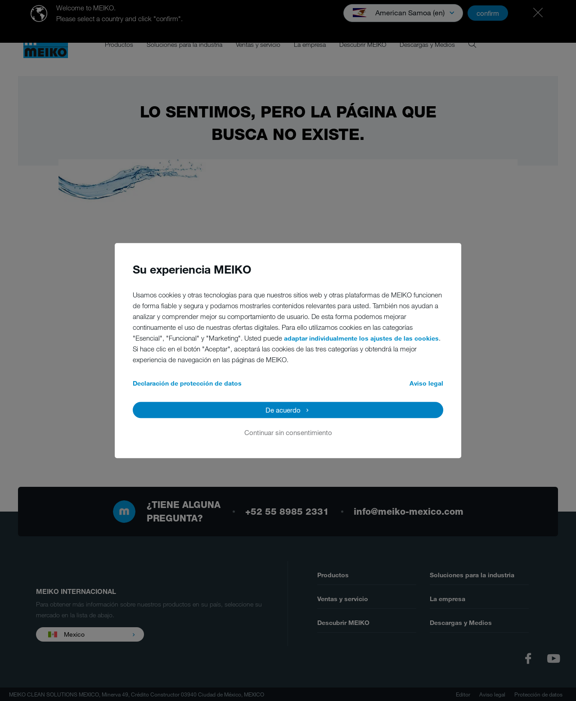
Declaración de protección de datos (187, 383)
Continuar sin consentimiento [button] (288, 432)
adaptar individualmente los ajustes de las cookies (361, 338)
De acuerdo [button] (283, 410)
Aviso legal (426, 383)
